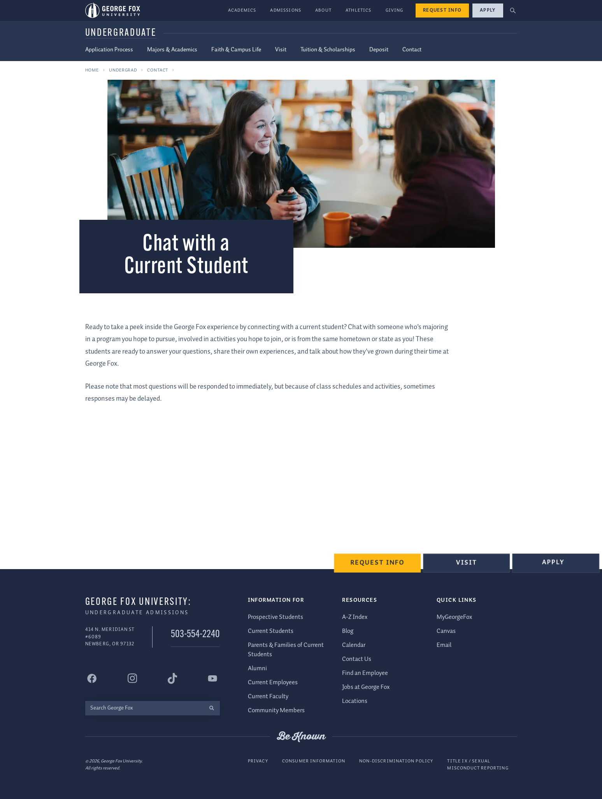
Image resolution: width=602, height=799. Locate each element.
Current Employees (273, 682)
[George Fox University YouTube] (212, 678)
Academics (242, 10)
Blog (347, 631)
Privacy (258, 761)
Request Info (442, 10)
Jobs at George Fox (366, 687)
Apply (487, 10)
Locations (354, 701)
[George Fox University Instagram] (132, 678)
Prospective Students (275, 617)
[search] (212, 708)
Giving (395, 10)
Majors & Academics (172, 49)
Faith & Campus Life (236, 49)
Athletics (359, 10)
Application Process (109, 49)
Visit (280, 49)
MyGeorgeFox (454, 617)
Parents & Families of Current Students (286, 649)
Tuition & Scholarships (327, 49)
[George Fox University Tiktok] (172, 678)
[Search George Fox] (144, 708)
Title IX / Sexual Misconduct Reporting (477, 764)
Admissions (285, 10)
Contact (411, 49)
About (323, 10)
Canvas (446, 631)
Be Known (301, 736)
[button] (512, 10)
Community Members (276, 710)
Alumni (257, 668)
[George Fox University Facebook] (92, 678)
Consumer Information (313, 761)
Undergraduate (120, 33)
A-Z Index (354, 617)
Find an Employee (365, 673)
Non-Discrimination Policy (396, 761)
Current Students (270, 631)
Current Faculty (268, 696)
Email (444, 645)
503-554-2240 (195, 634)
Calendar (353, 645)
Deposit (378, 49)
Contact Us (356, 659)
